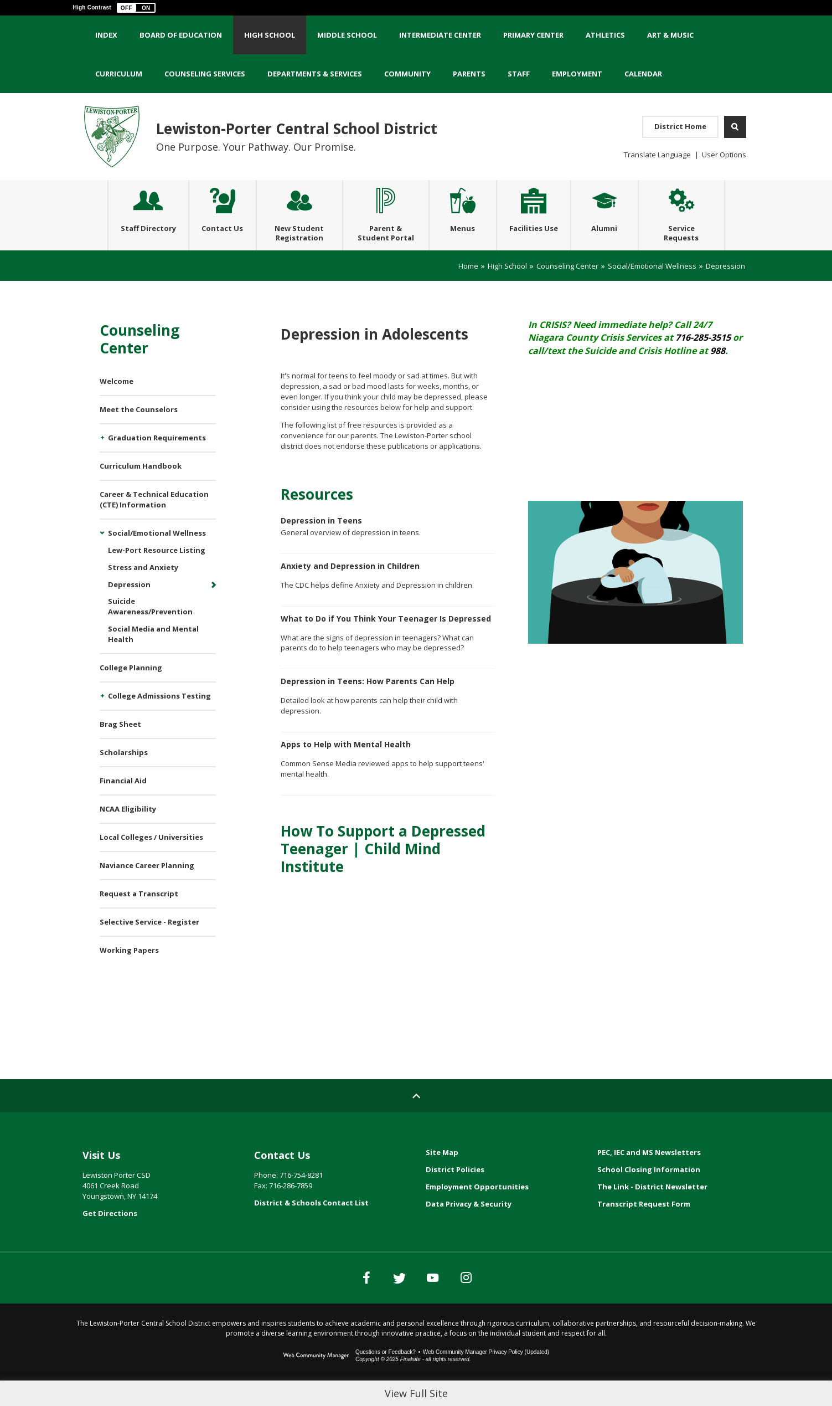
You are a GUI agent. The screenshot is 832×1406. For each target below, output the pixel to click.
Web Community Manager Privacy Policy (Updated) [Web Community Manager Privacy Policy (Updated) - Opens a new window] (486, 1374)
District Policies (455, 1192)
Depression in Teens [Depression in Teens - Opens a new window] (321, 542)
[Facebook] (333, 1299)
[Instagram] (499, 1299)
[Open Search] (735, 127)
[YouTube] (444, 1299)
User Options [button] (724, 155)
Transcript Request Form (643, 1226)
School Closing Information (648, 1192)
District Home (680, 126)
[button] (136, 8)
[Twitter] (388, 1299)
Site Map (442, 1174)
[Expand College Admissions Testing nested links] (104, 718)
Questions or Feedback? (385, 1374)
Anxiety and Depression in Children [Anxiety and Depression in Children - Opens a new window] (350, 588)
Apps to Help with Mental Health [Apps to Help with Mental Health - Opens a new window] (346, 766)
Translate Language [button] (657, 155)
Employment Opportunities (477, 1209)
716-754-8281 (301, 1197)
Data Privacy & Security (468, 1226)
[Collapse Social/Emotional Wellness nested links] (104, 555)
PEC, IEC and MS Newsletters (649, 1174)
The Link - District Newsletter (652, 1209)
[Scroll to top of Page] (416, 1118)
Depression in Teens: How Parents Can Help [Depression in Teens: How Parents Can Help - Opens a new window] (367, 703)
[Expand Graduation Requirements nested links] (104, 460)
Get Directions (109, 1235)
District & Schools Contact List (311, 1225)
